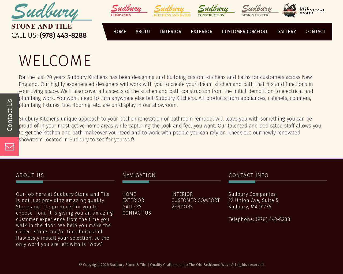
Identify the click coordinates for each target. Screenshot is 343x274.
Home (129, 194)
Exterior (133, 200)
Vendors (182, 207)
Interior (182, 194)
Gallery (132, 207)
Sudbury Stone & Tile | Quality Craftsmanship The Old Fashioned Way (52, 22)
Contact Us (136, 213)
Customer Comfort (196, 200)
